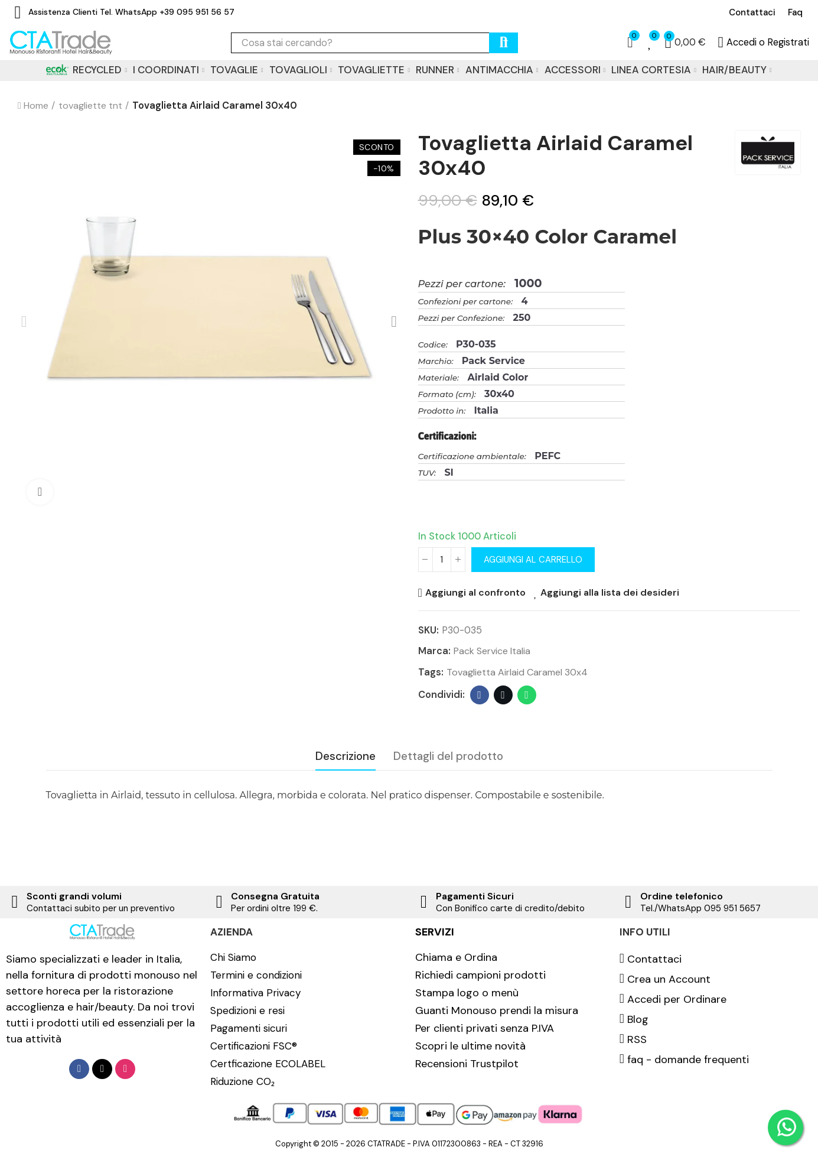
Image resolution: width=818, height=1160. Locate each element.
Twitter (503, 695)
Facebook (479, 695)
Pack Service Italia (493, 651)
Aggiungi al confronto (476, 593)
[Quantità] (441, 559)
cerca (503, 43)
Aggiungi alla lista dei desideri (612, 593)
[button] (752, 12)
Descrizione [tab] (345, 756)
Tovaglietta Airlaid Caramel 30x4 (518, 672)
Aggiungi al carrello (534, 560)
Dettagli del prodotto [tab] (448, 756)
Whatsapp (526, 695)
